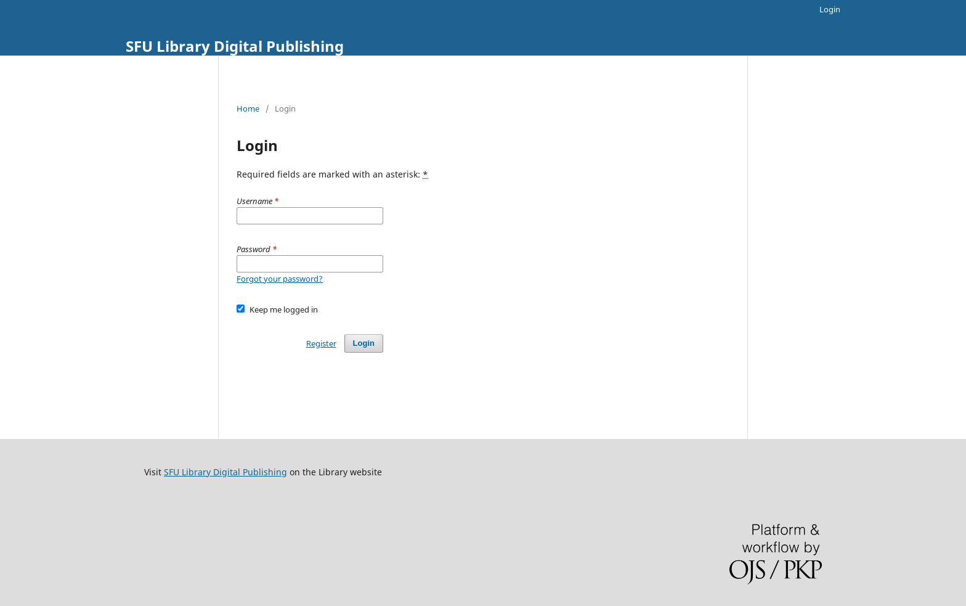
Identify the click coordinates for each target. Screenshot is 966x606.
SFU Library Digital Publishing (235, 46)
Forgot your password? (280, 278)
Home (248, 108)
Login (829, 9)
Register (321, 343)
